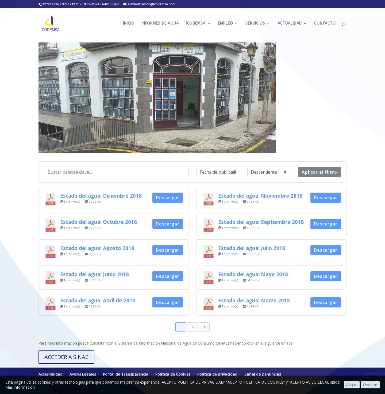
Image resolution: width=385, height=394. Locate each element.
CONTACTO (325, 24)
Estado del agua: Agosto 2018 (97, 248)
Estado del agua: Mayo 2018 (253, 274)
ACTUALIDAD (290, 24)
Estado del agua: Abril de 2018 (97, 300)
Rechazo (370, 385)
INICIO (128, 24)
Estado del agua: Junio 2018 (94, 274)
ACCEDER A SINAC (66, 357)
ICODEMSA (196, 24)
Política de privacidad (217, 374)
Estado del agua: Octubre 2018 (98, 222)
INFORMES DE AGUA (160, 24)
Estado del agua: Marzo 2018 (254, 300)
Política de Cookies (172, 374)
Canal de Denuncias (262, 374)
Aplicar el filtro (319, 172)
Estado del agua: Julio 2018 (251, 248)
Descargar (167, 198)
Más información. (20, 387)
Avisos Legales (83, 374)
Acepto (351, 385)
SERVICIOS (255, 24)
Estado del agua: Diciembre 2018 (101, 195)
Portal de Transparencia (125, 374)
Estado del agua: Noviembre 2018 (260, 195)
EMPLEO (225, 24)
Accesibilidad (50, 374)
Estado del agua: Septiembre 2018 (261, 222)
